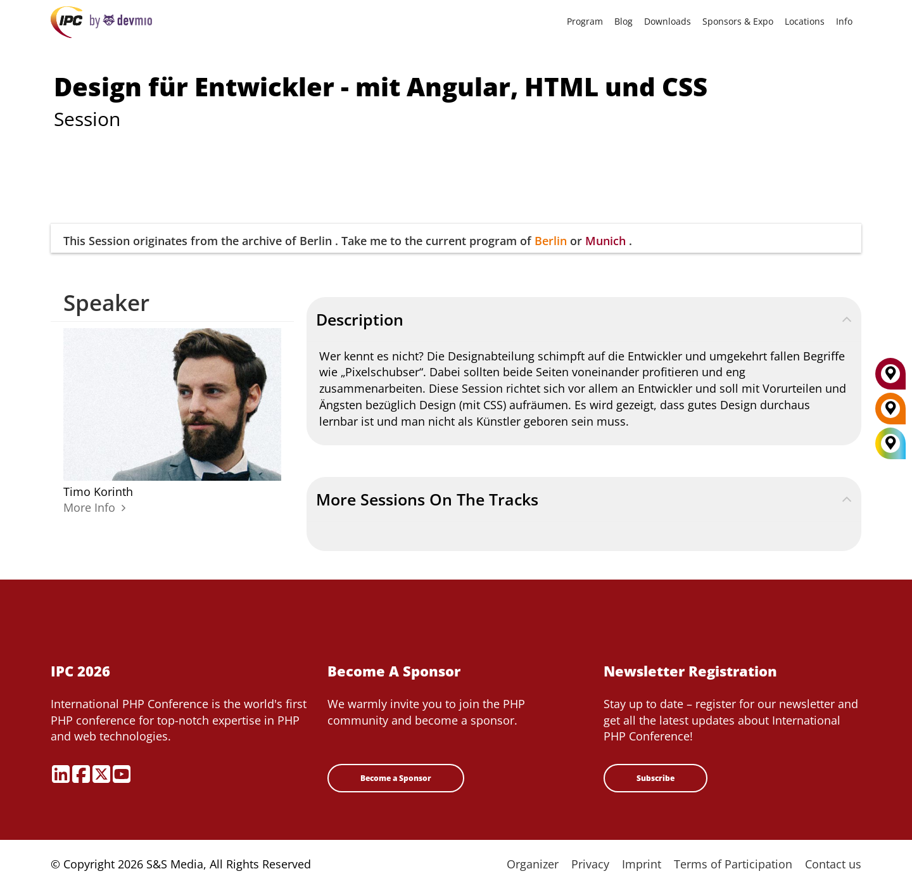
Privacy (590, 864)
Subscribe (655, 778)
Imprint (641, 864)
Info (844, 21)
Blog (623, 21)
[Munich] (890, 378)
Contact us (833, 864)
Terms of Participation (733, 864)
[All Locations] (890, 443)
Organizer (533, 864)
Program (585, 21)
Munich (605, 240)
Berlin (551, 240)
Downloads (667, 21)
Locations (805, 21)
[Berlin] (890, 413)
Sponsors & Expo (737, 21)
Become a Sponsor (395, 778)
